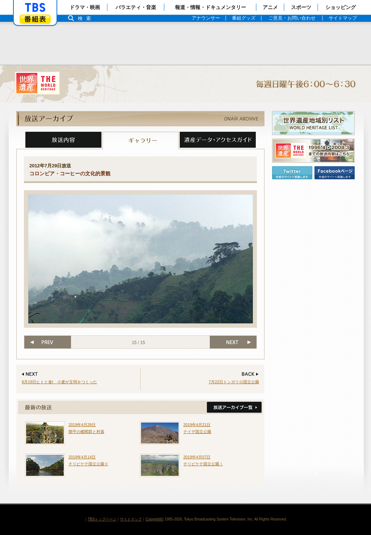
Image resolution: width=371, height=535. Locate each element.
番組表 (35, 19)
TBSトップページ (102, 519)
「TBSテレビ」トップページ (35, 7)
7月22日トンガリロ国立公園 (234, 382)
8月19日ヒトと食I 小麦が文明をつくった (59, 382)
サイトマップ (131, 519)
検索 (86, 18)
